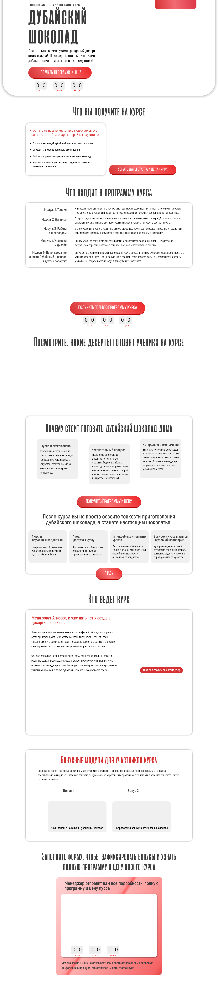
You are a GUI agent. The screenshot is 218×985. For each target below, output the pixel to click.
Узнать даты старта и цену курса (143, 169)
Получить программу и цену (60, 72)
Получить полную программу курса (107, 307)
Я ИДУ (109, 573)
